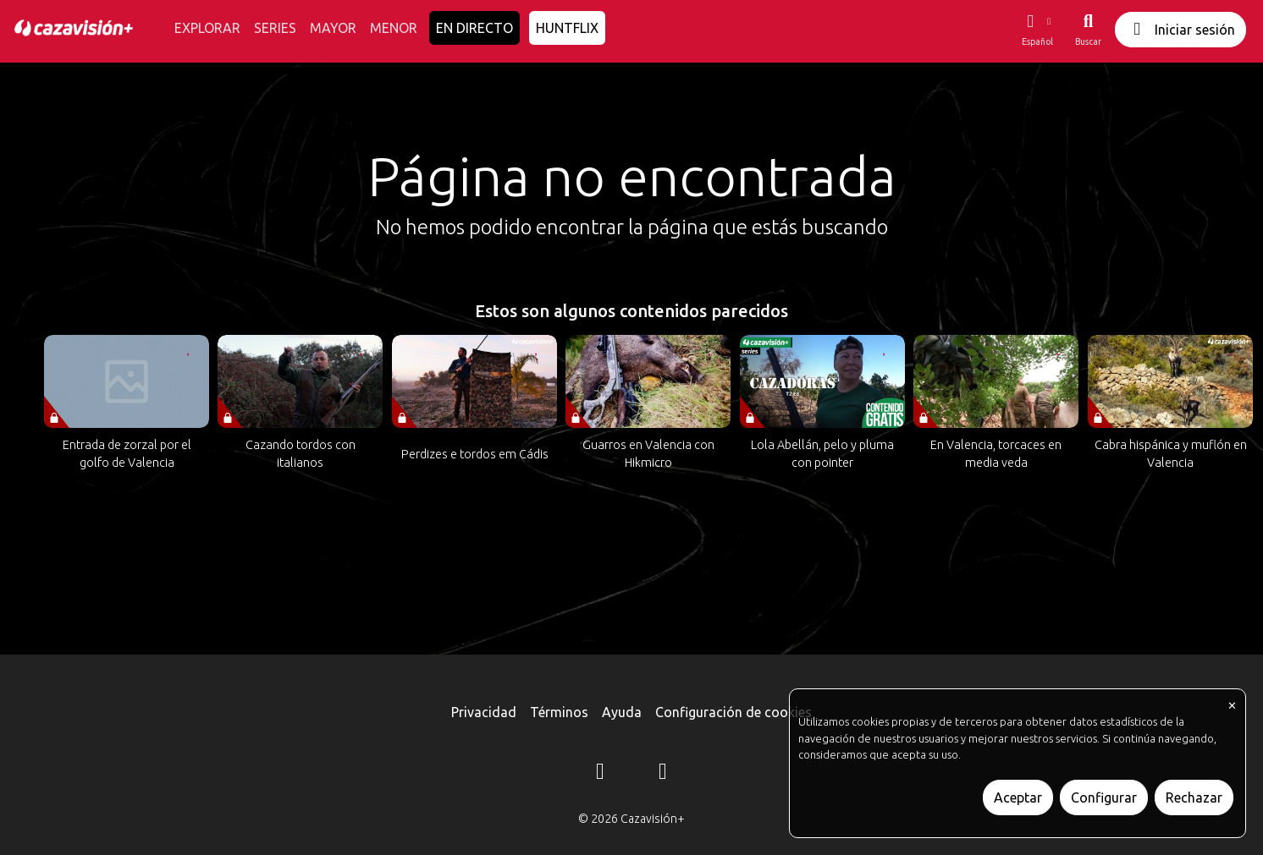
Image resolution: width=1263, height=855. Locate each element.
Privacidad (483, 712)
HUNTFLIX (567, 28)
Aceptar (1018, 797)
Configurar (1104, 797)
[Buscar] (1088, 29)
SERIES (275, 28)
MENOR (393, 28)
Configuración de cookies (733, 712)
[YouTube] (663, 774)
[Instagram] (600, 774)
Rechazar (1194, 797)
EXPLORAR (207, 28)
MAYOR (333, 28)
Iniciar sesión (1180, 29)
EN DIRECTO (474, 28)
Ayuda (622, 712)
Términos (559, 712)
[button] (1037, 29)
